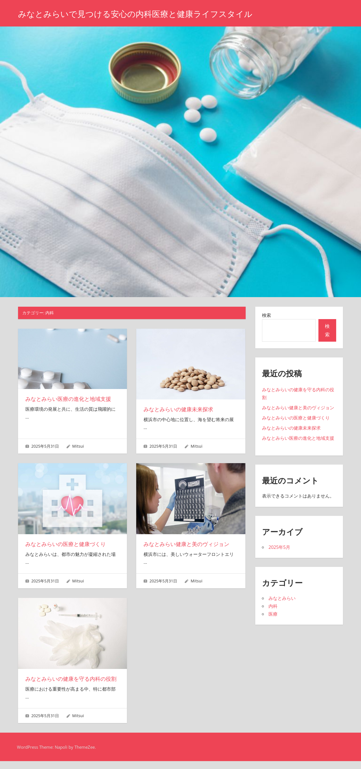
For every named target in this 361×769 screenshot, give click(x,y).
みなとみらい (282, 598)
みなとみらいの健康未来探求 (180, 409)
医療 (273, 614)
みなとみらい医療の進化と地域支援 (70, 398)
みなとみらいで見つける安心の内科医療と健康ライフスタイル (147, 13)
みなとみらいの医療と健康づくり (67, 544)
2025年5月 (279, 547)
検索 (266, 315)
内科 (273, 606)
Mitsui (78, 446)
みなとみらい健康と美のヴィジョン (189, 544)
